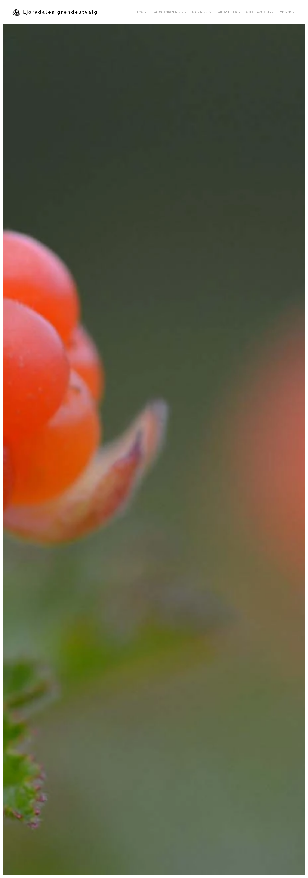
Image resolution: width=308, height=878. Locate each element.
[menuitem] (118, 12)
